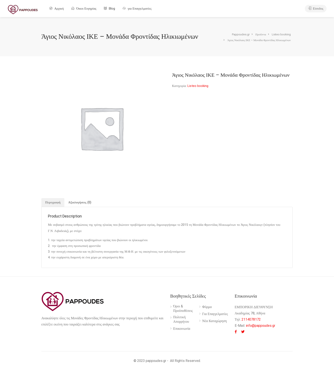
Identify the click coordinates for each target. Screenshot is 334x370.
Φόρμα (207, 307)
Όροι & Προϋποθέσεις (183, 308)
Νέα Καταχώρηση (214, 321)
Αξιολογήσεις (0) (79, 202)
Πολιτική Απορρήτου (181, 319)
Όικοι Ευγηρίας (83, 8)
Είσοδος (315, 8)
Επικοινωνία (181, 329)
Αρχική (56, 8)
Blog (109, 8)
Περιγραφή (52, 202)
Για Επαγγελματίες (215, 314)
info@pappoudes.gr (260, 326)
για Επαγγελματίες (137, 8)
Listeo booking (197, 86)
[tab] (52, 202)
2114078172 (251, 319)
